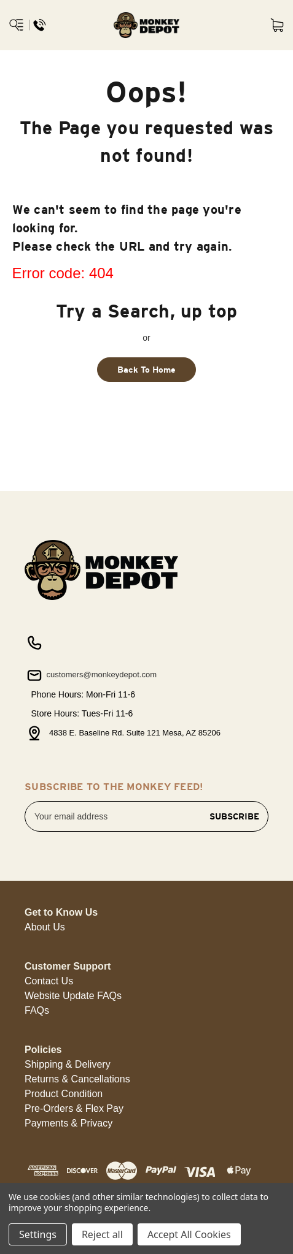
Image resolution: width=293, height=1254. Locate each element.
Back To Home (146, 369)
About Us (45, 927)
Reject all (102, 1234)
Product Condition (64, 1094)
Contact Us (49, 981)
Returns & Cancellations (77, 1079)
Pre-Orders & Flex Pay (74, 1108)
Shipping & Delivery (68, 1064)
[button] (45, 927)
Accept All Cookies (189, 1234)
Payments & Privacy (68, 1123)
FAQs (37, 1010)
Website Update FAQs (73, 995)
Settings (38, 1234)
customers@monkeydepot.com (91, 675)
